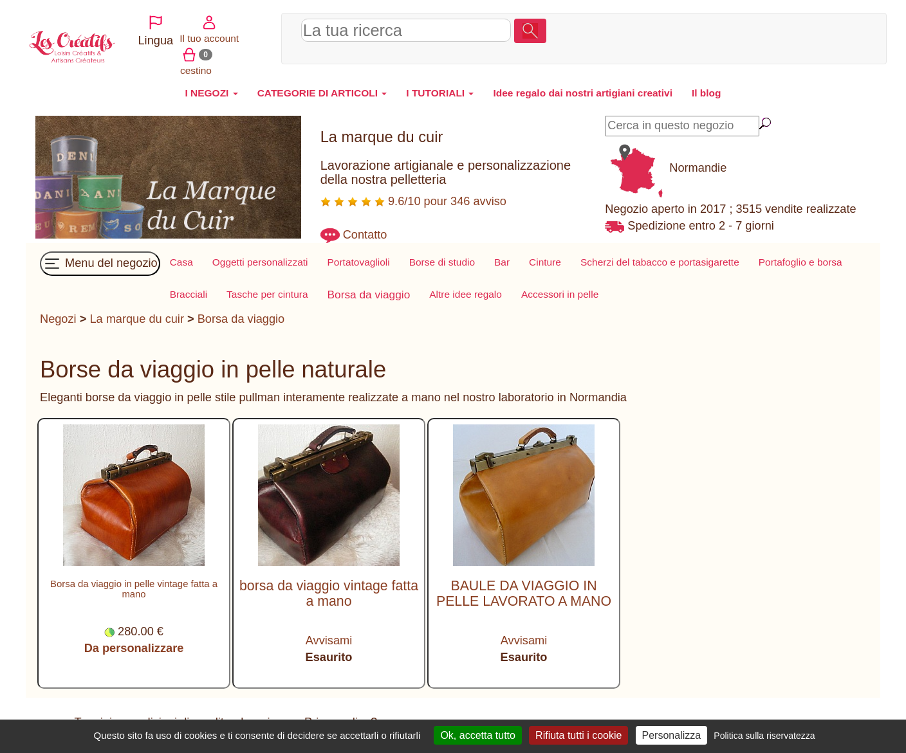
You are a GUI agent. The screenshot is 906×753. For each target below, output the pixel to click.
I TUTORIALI (440, 92)
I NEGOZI (211, 92)
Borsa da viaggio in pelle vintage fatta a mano (133, 589)
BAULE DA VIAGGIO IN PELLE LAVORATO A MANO (523, 593)
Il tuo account (780, 36)
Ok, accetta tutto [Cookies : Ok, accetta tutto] (477, 735)
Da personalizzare (134, 648)
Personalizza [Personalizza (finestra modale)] (671, 735)
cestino (833, 36)
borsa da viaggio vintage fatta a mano (328, 593)
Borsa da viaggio (241, 319)
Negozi (58, 319)
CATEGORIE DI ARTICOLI (322, 92)
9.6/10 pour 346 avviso (413, 201)
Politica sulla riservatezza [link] (764, 735)
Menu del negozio (100, 263)
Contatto (365, 234)
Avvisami (329, 640)
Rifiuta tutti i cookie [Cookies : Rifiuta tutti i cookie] (578, 735)
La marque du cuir (136, 319)
